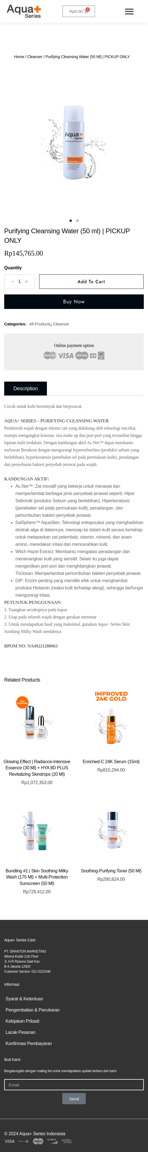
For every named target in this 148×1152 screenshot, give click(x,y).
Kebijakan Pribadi (22, 1021)
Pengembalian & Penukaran (33, 1010)
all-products (40, 324)
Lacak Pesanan (20, 1032)
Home (19, 56)
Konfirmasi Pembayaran (29, 1043)
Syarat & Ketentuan (24, 998)
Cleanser (34, 56)
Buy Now (74, 301)
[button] (129, 11)
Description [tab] (25, 388)
